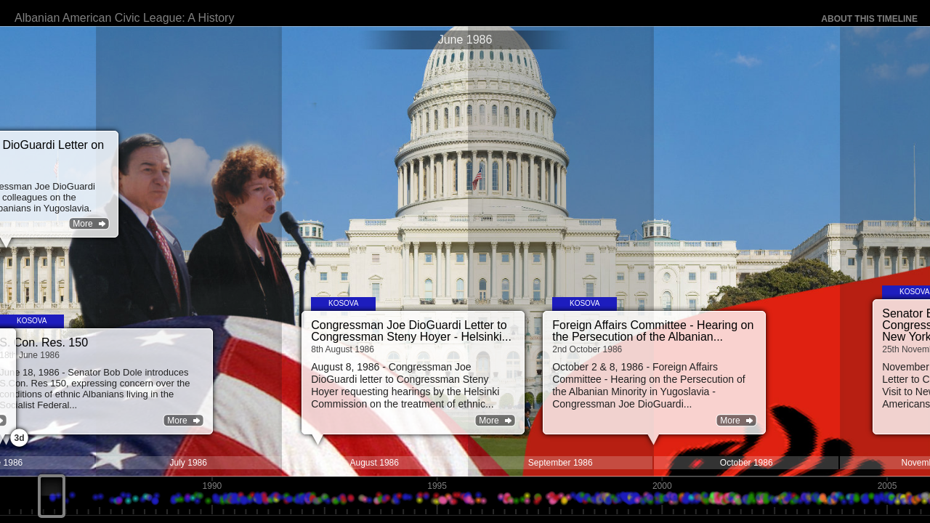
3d (19, 438)
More (642, 420)
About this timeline (869, 19)
